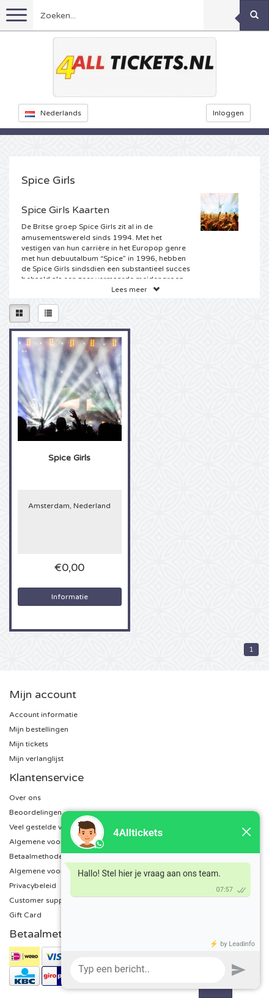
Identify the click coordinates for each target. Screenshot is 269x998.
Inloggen (228, 113)
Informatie (69, 596)
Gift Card (25, 915)
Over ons (25, 797)
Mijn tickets (28, 744)
